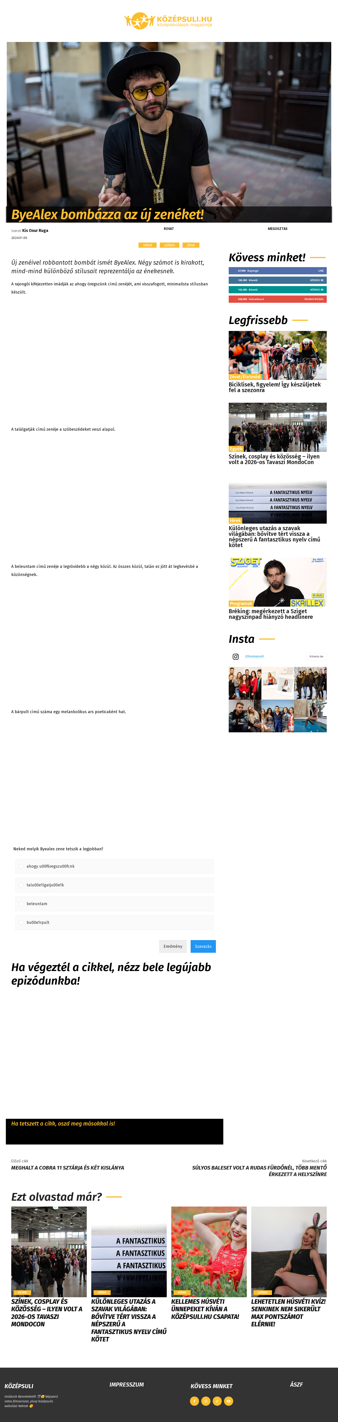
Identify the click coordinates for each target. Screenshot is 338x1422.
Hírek (148, 245)
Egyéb (236, 448)
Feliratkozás (314, 299)
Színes (169, 245)
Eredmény (173, 946)
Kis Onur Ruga (35, 230)
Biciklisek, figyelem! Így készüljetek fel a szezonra (275, 387)
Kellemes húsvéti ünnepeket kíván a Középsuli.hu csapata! (205, 1309)
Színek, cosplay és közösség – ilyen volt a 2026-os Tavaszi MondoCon (274, 459)
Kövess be (317, 280)
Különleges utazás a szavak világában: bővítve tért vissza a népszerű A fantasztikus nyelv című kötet (274, 537)
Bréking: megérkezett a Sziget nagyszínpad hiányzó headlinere (271, 614)
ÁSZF (296, 1384)
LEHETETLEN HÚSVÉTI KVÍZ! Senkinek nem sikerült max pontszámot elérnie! (288, 1313)
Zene (191, 245)
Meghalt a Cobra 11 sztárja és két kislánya (67, 1168)
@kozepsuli (254, 656)
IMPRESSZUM (127, 1384)
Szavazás (203, 946)
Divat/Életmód (245, 376)
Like (321, 270)
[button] (278, 36)
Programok (241, 603)
